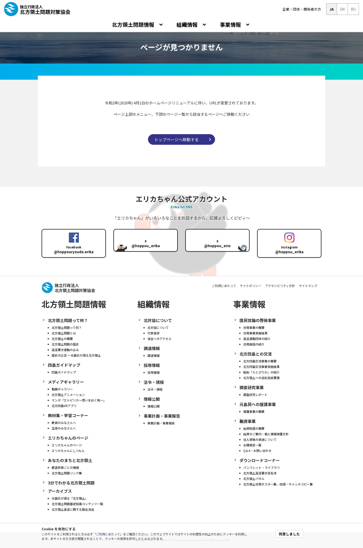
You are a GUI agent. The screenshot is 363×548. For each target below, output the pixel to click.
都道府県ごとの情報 (65, 467)
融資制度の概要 (253, 428)
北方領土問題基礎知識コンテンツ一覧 (77, 504)
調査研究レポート (255, 394)
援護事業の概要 (253, 411)
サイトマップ (308, 285)
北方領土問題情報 (134, 24)
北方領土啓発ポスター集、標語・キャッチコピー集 (278, 484)
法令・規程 (155, 389)
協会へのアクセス (159, 338)
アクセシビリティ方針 (280, 285)
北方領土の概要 (62, 338)
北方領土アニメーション (68, 394)
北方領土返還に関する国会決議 (73, 509)
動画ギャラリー (62, 389)
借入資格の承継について (260, 439)
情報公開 (153, 406)
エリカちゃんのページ (67, 445)
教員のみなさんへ (64, 422)
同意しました (289, 533)
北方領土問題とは (64, 333)
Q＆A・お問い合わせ (257, 450)
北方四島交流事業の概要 (260, 361)
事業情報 (231, 24)
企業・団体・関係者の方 (301, 9)
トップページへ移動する (176, 139)
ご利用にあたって (108, 534)
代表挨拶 (153, 333)
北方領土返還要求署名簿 (260, 473)
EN (342, 9)
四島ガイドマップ (64, 372)
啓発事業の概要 (253, 327)
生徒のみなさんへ (64, 428)
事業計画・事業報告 (161, 423)
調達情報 (153, 355)
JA (331, 9)
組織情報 (187, 24)
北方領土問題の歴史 (65, 344)
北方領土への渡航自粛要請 (261, 378)
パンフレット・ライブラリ (261, 467)
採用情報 (153, 372)
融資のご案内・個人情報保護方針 (266, 434)
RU (353, 9)
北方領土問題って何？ (67, 327)
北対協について (158, 327)
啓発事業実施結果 (255, 333)
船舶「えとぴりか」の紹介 (261, 372)
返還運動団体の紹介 (256, 338)
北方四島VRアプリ (64, 405)
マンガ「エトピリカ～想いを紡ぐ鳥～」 (79, 400)
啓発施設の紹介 (253, 344)
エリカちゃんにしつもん (68, 450)
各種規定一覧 (252, 445)
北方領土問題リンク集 (67, 473)
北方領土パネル (253, 478)
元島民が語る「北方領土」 (70, 498)
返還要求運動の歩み (65, 350)
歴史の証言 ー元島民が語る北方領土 (76, 355)
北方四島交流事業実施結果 (261, 366)
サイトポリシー (250, 285)
